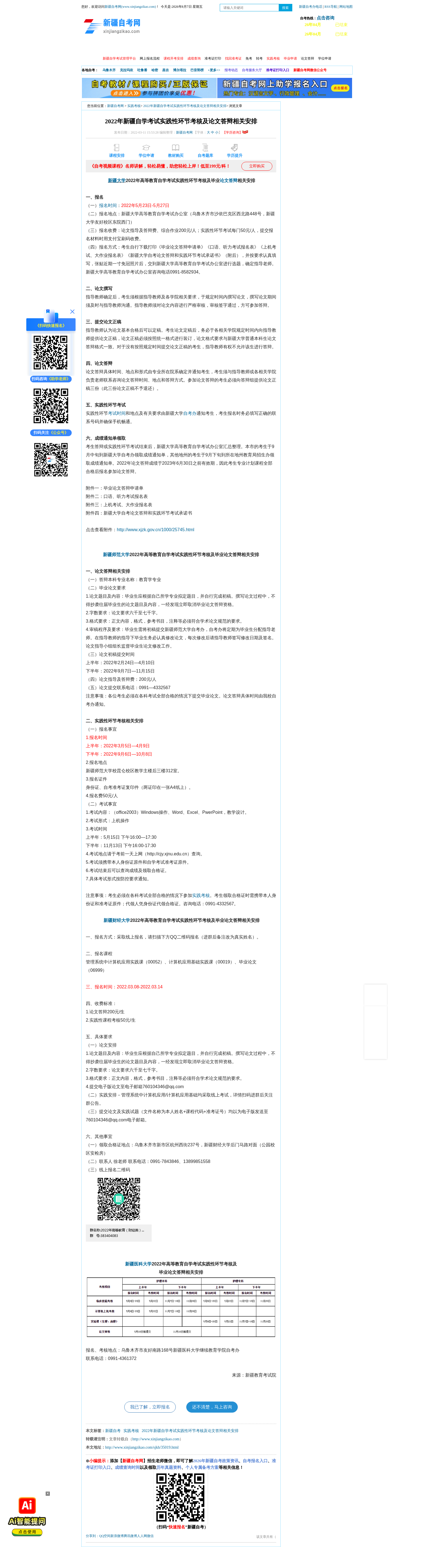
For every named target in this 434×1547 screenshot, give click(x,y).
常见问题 (300, 47)
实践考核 (134, 106)
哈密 (154, 70)
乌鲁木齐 (109, 70)
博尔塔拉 (179, 70)
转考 (259, 58)
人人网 (142, 1536)
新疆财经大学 (117, 920)
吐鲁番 (142, 70)
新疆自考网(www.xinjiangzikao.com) (130, 7)
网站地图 (346, 7)
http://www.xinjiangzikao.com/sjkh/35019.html (142, 1447)
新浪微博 (117, 1536)
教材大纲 (252, 47)
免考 (249, 58)
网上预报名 (325, 47)
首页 (89, 47)
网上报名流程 (150, 58)
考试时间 (117, 413)
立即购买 (257, 166)
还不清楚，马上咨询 (212, 1407)
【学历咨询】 (235, 132)
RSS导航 (331, 7)
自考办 (190, 413)
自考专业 (204, 47)
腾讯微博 (130, 1536)
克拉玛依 (126, 70)
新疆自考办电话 (310, 7)
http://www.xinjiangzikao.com (155, 1439)
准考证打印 (213, 58)
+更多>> (214, 70)
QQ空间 (104, 1536)
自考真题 (276, 47)
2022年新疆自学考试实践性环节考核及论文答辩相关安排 (184, 106)
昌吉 (165, 70)
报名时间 (108, 205)
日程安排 (157, 47)
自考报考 (133, 47)
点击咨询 (325, 18)
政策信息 (109, 47)
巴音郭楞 (197, 70)
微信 (150, 1536)
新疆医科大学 (138, 1264)
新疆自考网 (115, 106)
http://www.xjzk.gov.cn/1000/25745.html (155, 529)
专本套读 (228, 47)
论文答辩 (307, 58)
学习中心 (180, 47)
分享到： (92, 1536)
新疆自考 (113, 1431)
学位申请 (324, 58)
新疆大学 (117, 180)
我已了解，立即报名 (150, 1407)
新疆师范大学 (116, 554)
